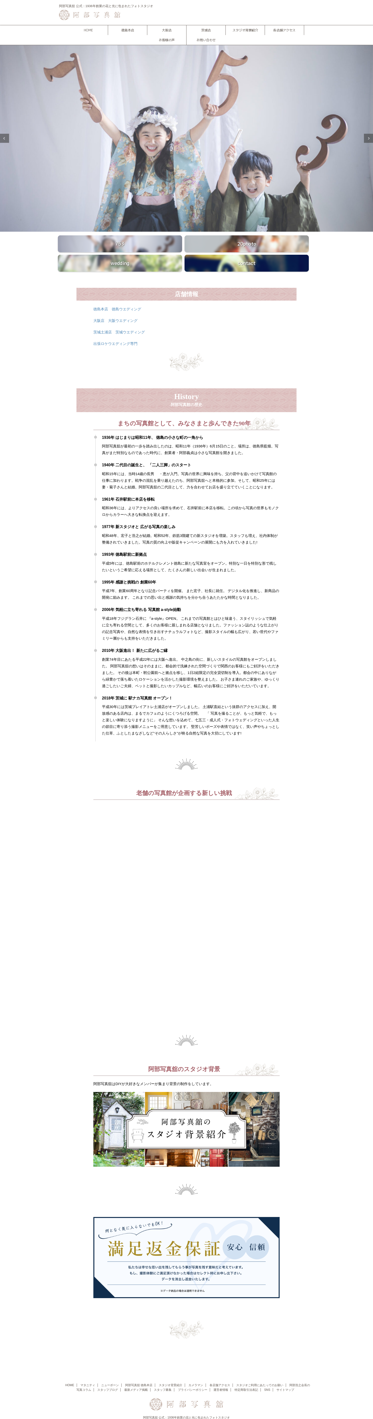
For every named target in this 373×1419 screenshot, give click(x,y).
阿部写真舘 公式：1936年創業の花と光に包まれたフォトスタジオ (186, 1405)
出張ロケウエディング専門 (115, 332)
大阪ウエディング (122, 309)
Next (368, 138)
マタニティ (87, 1373)
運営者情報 (220, 1378)
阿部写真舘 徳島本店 (138, 1373)
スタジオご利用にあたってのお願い (259, 1373)
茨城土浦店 (102, 320)
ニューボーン (110, 1373)
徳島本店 (127, 30)
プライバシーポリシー (192, 1378)
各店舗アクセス (284, 30)
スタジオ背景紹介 (245, 30)
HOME (88, 30)
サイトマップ (285, 1378)
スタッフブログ (107, 1378)
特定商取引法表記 (246, 1378)
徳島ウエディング (126, 297)
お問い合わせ (206, 40)
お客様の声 (167, 40)
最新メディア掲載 (136, 1378)
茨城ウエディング (130, 320)
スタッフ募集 (163, 1378)
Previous (4, 138)
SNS (267, 1378)
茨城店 (206, 30)
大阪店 (167, 30)
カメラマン (195, 1373)
